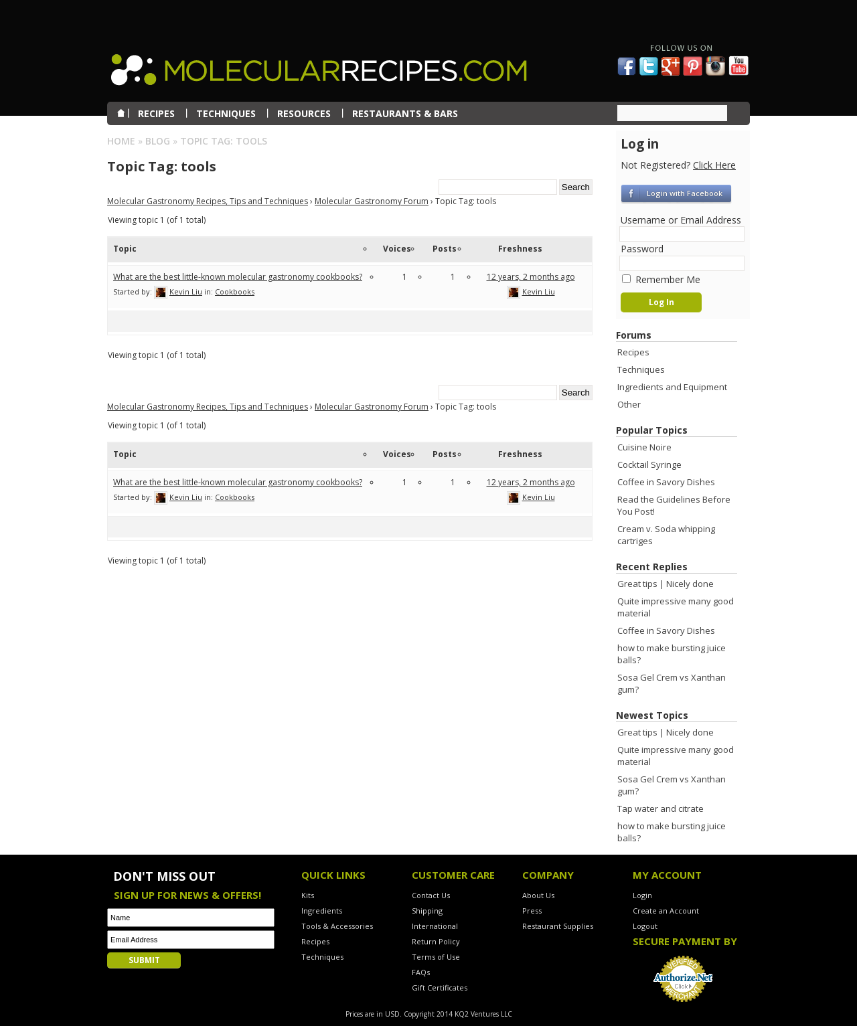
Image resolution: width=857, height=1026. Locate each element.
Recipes (633, 352)
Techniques (641, 369)
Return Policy (436, 941)
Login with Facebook (684, 193)
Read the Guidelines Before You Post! (673, 505)
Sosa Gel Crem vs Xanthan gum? (671, 683)
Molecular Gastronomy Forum (371, 201)
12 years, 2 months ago (531, 276)
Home (121, 141)
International (435, 926)
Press (532, 911)
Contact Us (431, 895)
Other (629, 404)
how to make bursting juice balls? (671, 654)
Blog (157, 141)
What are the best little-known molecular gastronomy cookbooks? (237, 276)
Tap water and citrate (660, 808)
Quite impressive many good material (675, 607)
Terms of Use (436, 957)
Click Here (714, 165)
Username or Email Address (681, 219)
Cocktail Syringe (649, 464)
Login (642, 895)
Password (642, 248)
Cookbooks (234, 291)
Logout (645, 926)
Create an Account (666, 911)
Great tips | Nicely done (665, 584)
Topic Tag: (161, 166)
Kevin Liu (185, 291)
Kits (307, 895)
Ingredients (321, 911)
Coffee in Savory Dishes (666, 482)
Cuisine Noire (644, 447)
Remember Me (661, 279)
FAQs (421, 972)
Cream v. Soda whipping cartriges (666, 535)
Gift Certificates (439, 987)
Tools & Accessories (337, 926)
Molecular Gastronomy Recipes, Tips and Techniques (207, 201)
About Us (538, 895)
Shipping (427, 911)
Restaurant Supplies (557, 926)
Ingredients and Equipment (672, 387)
